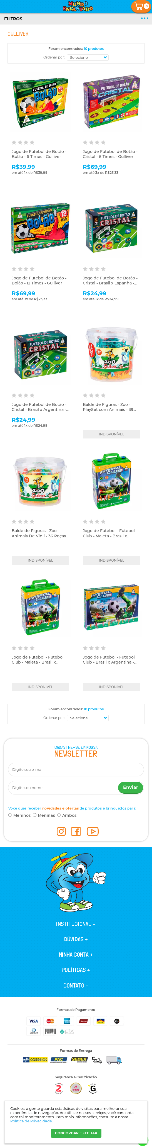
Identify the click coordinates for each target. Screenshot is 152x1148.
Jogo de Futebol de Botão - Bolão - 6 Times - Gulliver (39, 154)
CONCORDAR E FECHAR (76, 1133)
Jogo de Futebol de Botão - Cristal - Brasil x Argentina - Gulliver (39, 409)
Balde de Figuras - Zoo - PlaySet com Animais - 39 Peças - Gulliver (108, 409)
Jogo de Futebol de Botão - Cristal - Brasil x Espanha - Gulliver (110, 283)
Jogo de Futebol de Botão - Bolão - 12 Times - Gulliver (39, 281)
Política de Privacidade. (31, 1121)
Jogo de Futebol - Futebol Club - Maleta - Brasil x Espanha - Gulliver (109, 535)
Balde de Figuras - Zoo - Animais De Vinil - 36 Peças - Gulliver (40, 535)
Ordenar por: (54, 57)
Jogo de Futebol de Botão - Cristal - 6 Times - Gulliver (110, 154)
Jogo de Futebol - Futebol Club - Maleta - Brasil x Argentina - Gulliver (38, 662)
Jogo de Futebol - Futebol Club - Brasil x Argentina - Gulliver (109, 662)
